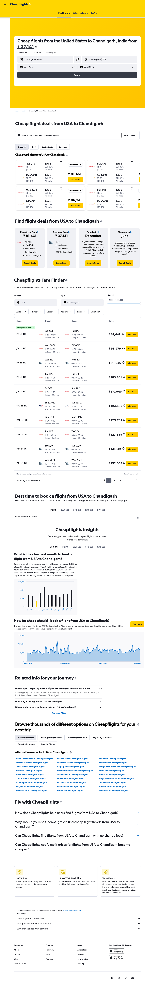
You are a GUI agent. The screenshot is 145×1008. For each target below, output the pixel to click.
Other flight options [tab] (26, 744)
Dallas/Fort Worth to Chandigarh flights (75, 770)
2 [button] (114, 480)
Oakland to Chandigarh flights (112, 782)
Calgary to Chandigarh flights (70, 766)
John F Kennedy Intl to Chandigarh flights (34, 758)
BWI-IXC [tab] (101, 510)
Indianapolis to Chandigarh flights (31, 790)
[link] (30, 263)
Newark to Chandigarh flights (112, 758)
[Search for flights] (4, 13)
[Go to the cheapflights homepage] (20, 4)
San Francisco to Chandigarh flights (73, 762)
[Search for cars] (4, 25)
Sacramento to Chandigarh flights (72, 774)
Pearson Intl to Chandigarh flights (72, 758)
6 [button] (132, 480)
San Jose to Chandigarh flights (29, 786)
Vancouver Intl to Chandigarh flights (32, 762)
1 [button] (108, 480)
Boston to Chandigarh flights (29, 770)
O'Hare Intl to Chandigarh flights (30, 778)
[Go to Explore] (4, 31)
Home (16, 111)
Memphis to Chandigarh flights (71, 786)
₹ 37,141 (25, 46)
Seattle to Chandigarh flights (112, 774)
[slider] (141, 303)
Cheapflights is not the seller (79, 918)
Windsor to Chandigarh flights (112, 786)
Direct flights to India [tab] (77, 738)
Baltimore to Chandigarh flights (113, 762)
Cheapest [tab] (22, 147)
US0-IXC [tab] (53, 547)
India (23, 111)
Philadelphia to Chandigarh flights (31, 782)
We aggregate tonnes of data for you (79, 923)
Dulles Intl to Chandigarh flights (30, 766)
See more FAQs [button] (59, 713)
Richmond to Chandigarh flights (71, 782)
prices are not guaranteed (72, 910)
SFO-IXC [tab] (77, 510)
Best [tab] (34, 147)
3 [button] (120, 480)
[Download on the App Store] (116, 957)
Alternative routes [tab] (26, 738)
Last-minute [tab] (47, 147)
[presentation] (36, 47)
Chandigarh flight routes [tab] (51, 738)
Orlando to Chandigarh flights (70, 778)
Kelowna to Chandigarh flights (29, 774)
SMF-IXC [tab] (89, 510)
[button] (5, 4)
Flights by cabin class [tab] (102, 738)
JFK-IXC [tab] (53, 510)
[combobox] (50, 52)
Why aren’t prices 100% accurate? (79, 928)
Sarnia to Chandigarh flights (111, 770)
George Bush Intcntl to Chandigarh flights (117, 766)
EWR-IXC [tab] (65, 510)
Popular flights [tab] (48, 744)
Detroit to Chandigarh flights (70, 790)
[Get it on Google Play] (116, 950)
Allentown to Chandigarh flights (113, 790)
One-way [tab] (63, 147)
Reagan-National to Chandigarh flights (116, 778)
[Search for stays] (4, 19)
